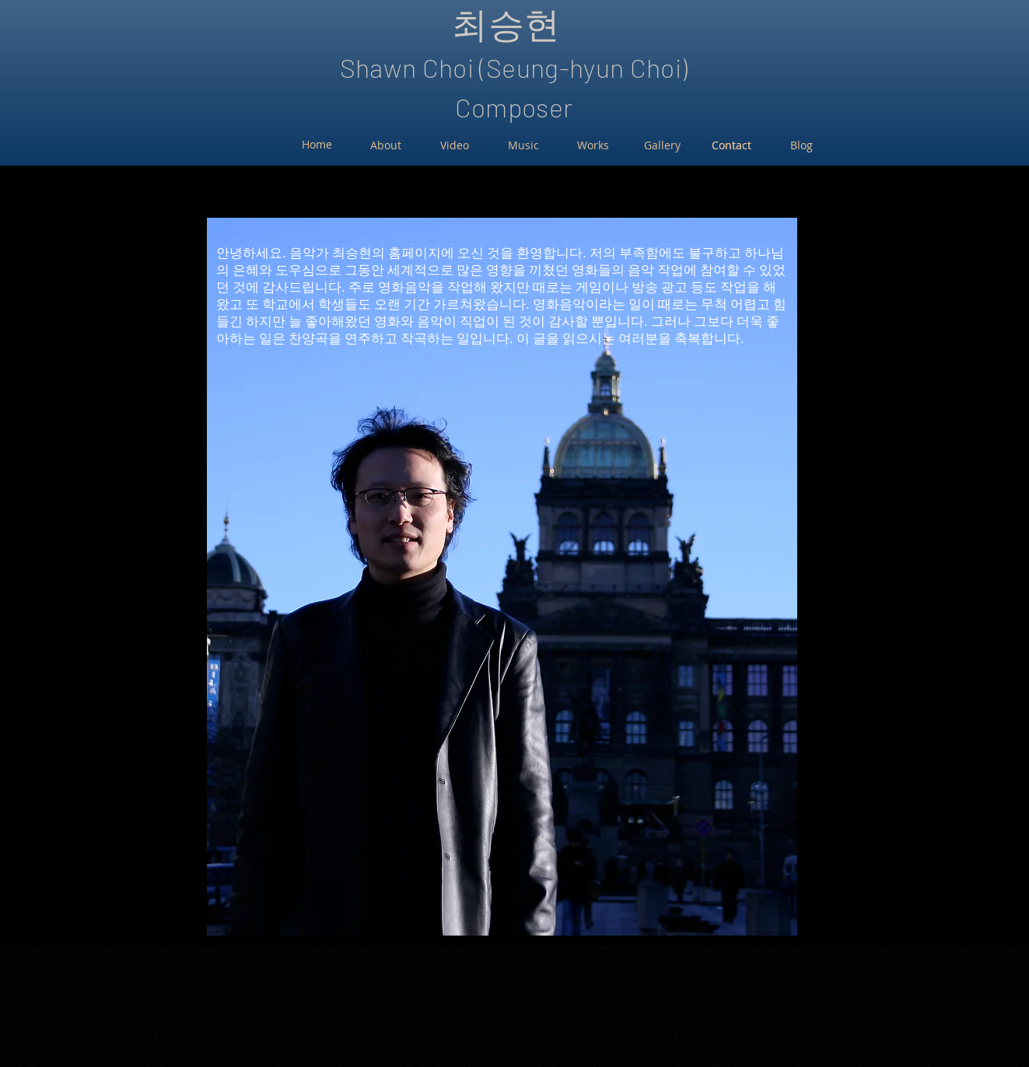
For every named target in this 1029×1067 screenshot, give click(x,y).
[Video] (454, 145)
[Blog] (801, 145)
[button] (502, 577)
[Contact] (731, 145)
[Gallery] (662, 145)
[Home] (317, 144)
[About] (385, 145)
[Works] (593, 145)
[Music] (523, 145)
